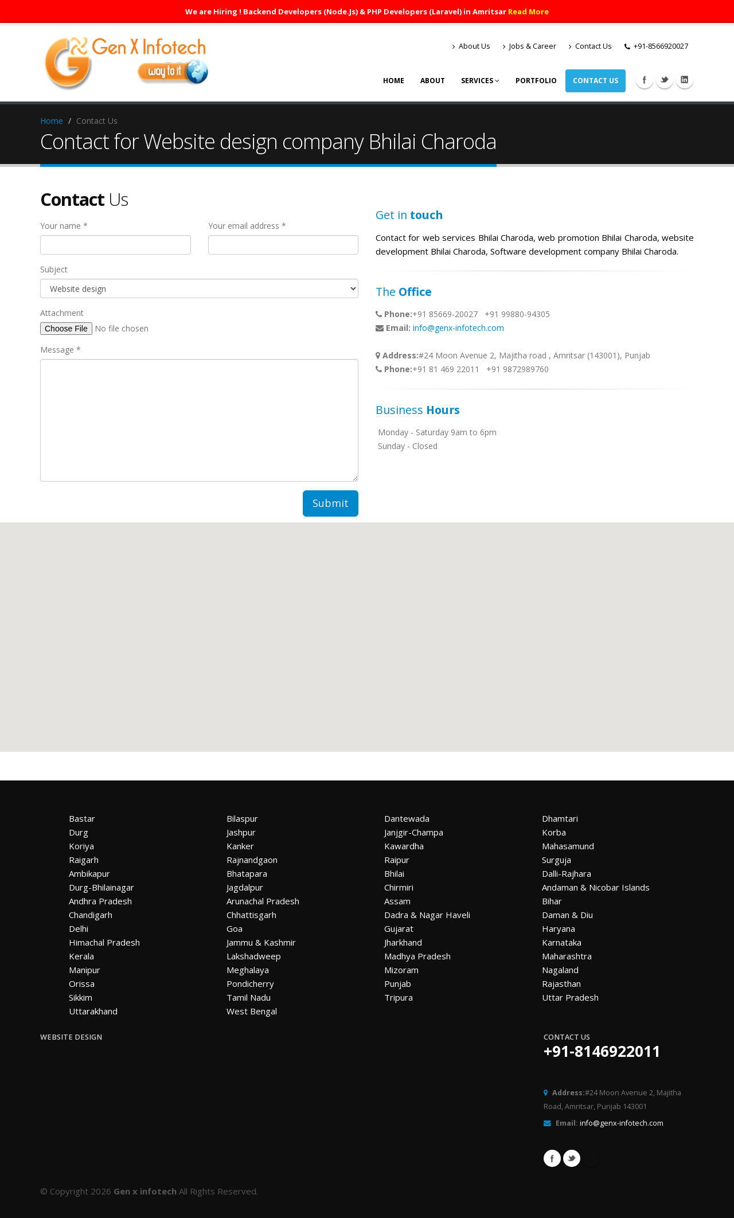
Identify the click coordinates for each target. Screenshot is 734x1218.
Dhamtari (560, 818)
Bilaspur (242, 818)
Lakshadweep (254, 956)
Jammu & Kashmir (261, 942)
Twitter (664, 79)
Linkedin (684, 79)
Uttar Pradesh (570, 997)
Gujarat (398, 928)
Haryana (558, 928)
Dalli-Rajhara (566, 873)
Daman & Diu (567, 914)
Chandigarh (90, 914)
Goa (235, 928)
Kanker (240, 846)
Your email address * (247, 225)
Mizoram (401, 969)
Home (393, 80)
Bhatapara (247, 873)
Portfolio (536, 80)
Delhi (78, 928)
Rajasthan (561, 983)
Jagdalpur (245, 887)
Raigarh (84, 859)
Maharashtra (567, 956)
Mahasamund (568, 846)
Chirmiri (398, 887)
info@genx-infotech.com (458, 327)
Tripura (398, 997)
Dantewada (407, 818)
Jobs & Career (529, 46)
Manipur (84, 969)
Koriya (81, 846)
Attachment (62, 312)
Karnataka (561, 942)
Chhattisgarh (251, 914)
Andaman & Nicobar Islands (596, 887)
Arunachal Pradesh (263, 901)
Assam (397, 901)
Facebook (644, 79)
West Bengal (252, 1011)
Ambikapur (89, 873)
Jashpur (241, 832)
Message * (60, 349)
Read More (528, 11)
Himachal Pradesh (104, 942)
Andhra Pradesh (100, 901)
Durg (78, 832)
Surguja (556, 859)
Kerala (81, 956)
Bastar (82, 818)
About (432, 80)
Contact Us (590, 46)
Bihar (552, 901)
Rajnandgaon (252, 859)
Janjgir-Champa (413, 832)
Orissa (82, 983)
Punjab (397, 983)
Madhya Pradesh (417, 956)
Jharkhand (403, 942)
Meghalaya (248, 969)
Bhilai (394, 873)
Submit (331, 503)
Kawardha (404, 846)
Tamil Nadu (249, 997)
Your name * (64, 225)
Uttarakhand (93, 1011)
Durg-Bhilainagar (101, 887)
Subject (54, 269)
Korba (554, 832)
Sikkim (80, 997)
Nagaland (560, 969)
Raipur (396, 859)
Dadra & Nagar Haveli (427, 914)
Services (480, 80)
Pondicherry (250, 983)
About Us (471, 46)
